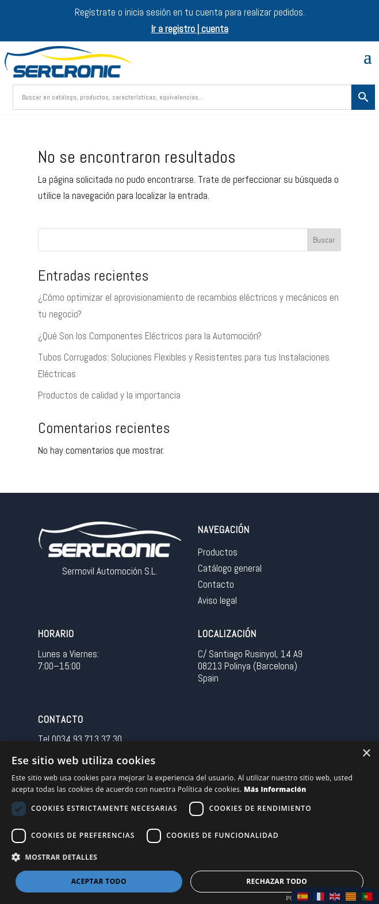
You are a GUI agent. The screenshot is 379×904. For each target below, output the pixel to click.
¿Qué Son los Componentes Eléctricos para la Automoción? (150, 336)
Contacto (216, 584)
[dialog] (189, 822)
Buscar (324, 240)
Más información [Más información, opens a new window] (275, 789)
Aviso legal (217, 600)
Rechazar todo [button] (276, 881)
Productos (218, 552)
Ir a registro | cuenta (189, 28)
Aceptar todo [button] (99, 881)
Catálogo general (230, 568)
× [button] (366, 753)
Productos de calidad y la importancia (109, 395)
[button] (189, 857)
